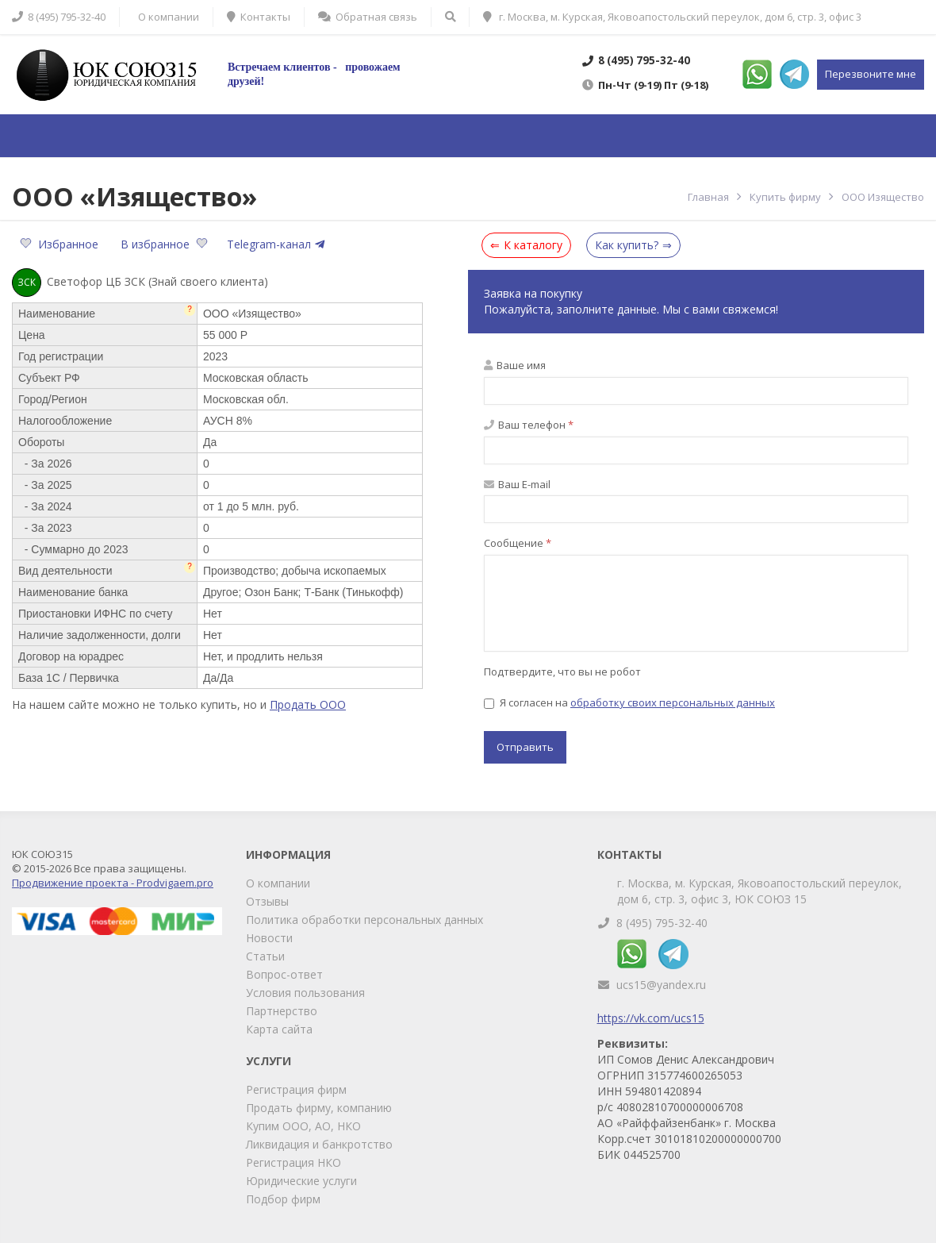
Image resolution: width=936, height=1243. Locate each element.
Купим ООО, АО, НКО (303, 1125)
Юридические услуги (301, 1180)
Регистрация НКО (293, 1162)
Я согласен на (629, 702)
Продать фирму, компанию (319, 1107)
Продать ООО (308, 704)
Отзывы (267, 901)
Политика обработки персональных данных (364, 919)
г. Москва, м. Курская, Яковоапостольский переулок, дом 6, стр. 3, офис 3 (672, 17)
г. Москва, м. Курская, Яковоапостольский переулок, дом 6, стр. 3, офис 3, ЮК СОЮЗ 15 (759, 890)
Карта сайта (279, 1029)
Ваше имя (515, 365)
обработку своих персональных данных (672, 702)
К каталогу (533, 244)
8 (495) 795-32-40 (662, 922)
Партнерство (281, 1010)
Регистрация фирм (296, 1089)
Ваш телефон (528, 425)
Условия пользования (305, 992)
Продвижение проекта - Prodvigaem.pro (112, 882)
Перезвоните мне (870, 74)
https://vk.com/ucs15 (650, 1018)
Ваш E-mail (517, 484)
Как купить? (626, 244)
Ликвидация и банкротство (319, 1144)
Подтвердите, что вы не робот (562, 671)
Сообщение (517, 543)
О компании (278, 883)
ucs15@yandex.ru (661, 984)
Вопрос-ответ (284, 974)
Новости (269, 937)
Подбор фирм (283, 1198)
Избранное (61, 244)
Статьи (265, 956)
